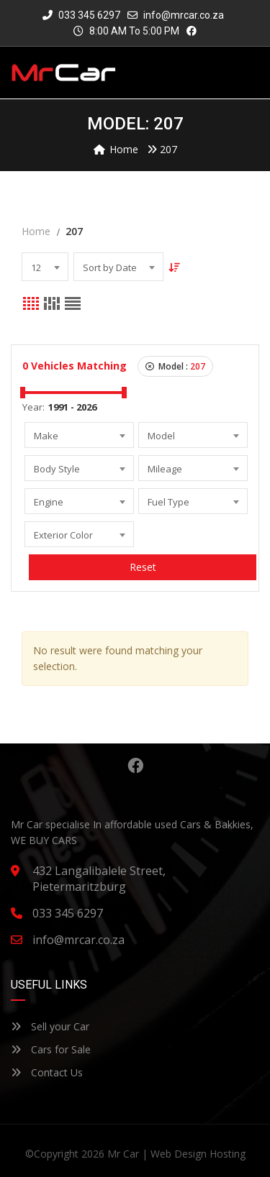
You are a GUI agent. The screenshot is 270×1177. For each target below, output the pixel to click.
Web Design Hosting (198, 1153)
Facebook (135, 765)
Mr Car (123, 1153)
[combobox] (45, 266)
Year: (33, 406)
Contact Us (47, 1072)
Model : (175, 366)
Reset (143, 567)
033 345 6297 (81, 15)
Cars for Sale (51, 1049)
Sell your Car (50, 1026)
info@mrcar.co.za (183, 15)
